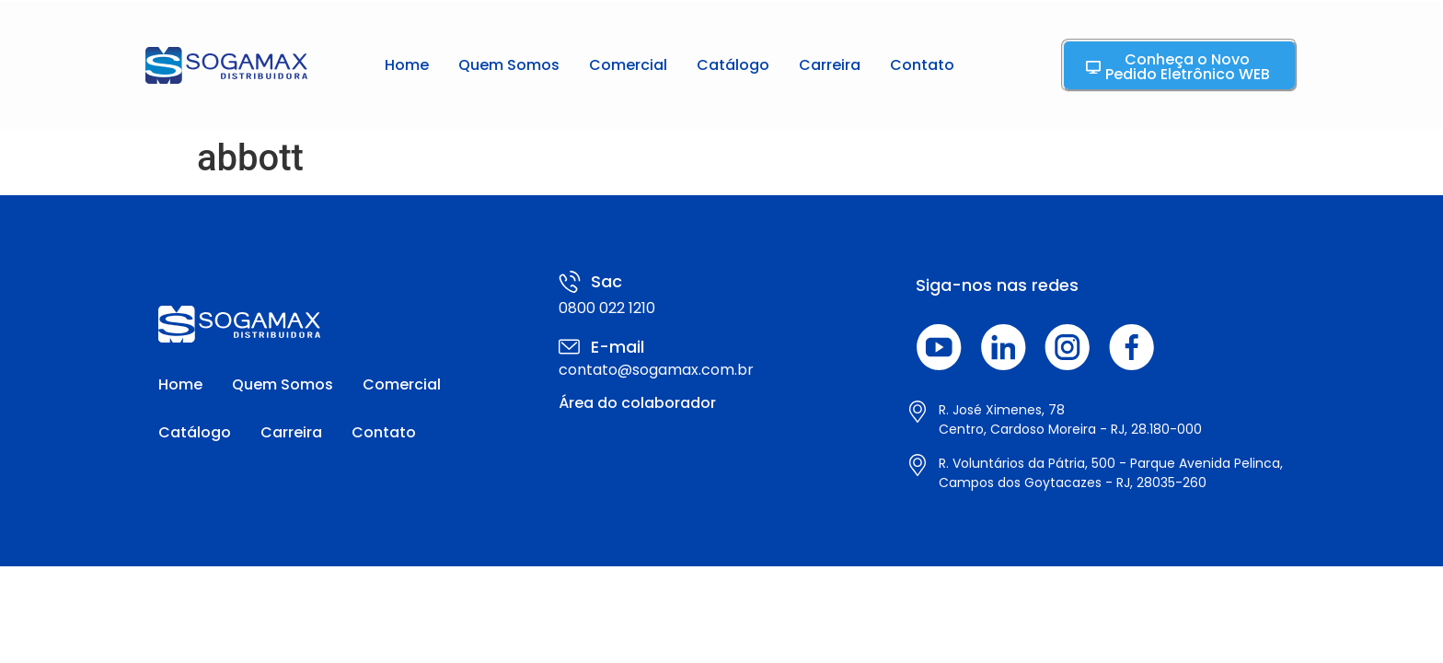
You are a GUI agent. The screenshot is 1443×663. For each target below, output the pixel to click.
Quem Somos (509, 65)
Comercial (628, 65)
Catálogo (733, 65)
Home (407, 65)
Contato (922, 65)
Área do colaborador (637, 402)
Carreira (829, 65)
